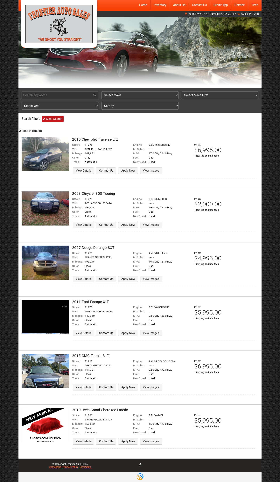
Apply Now (128, 170)
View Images (151, 170)
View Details (83, 170)
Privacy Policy (70, 466)
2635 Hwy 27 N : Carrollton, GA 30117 (212, 14)
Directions (85, 466)
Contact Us (106, 170)
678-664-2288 (250, 14)
